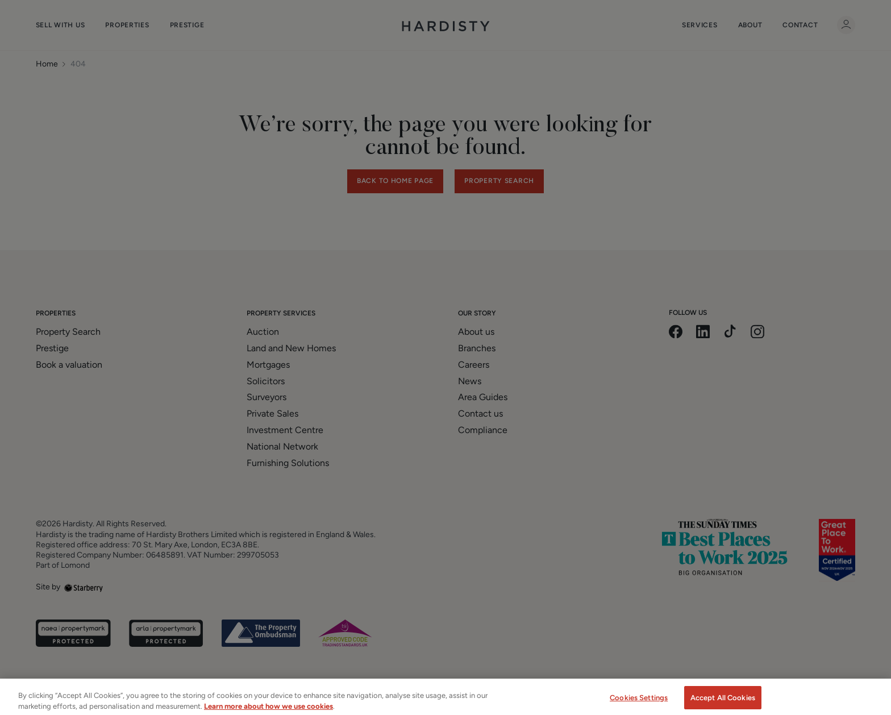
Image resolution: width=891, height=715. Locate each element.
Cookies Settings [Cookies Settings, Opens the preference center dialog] (639, 703)
